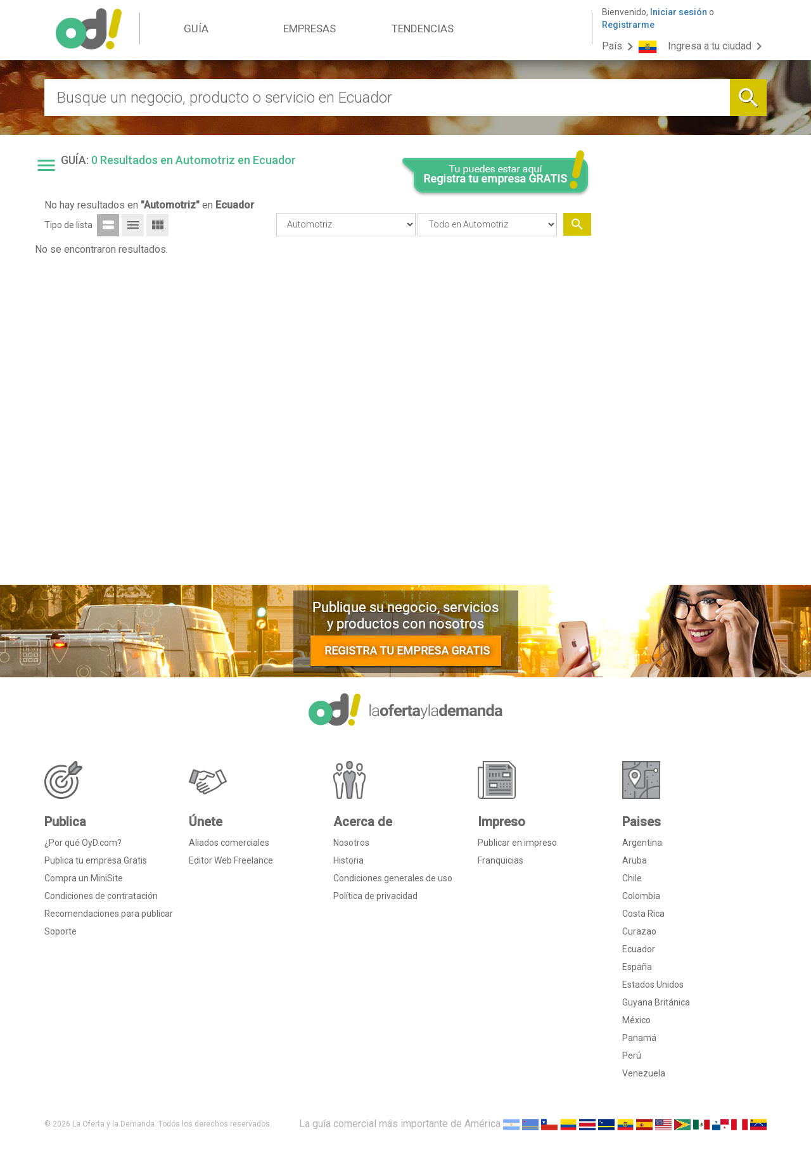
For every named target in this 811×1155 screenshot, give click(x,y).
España (637, 967)
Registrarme (628, 25)
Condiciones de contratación (101, 896)
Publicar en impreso (517, 843)
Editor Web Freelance (231, 860)
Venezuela (643, 1073)
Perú (631, 1055)
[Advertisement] (684, 382)
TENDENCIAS (423, 28)
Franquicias (500, 860)
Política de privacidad (375, 896)
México (636, 1020)
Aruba (634, 860)
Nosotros (351, 843)
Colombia (641, 896)
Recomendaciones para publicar (108, 914)
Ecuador (638, 949)
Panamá (639, 1038)
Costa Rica (643, 914)
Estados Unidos (653, 985)
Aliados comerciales (229, 843)
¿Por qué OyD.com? (83, 843)
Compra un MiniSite (83, 878)
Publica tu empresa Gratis (95, 860)
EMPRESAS (309, 28)
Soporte (60, 931)
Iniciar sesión (678, 12)
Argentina (642, 843)
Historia (348, 860)
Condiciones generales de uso (392, 878)
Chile (632, 878)
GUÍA (196, 28)
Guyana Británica (656, 1002)
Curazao (639, 931)
